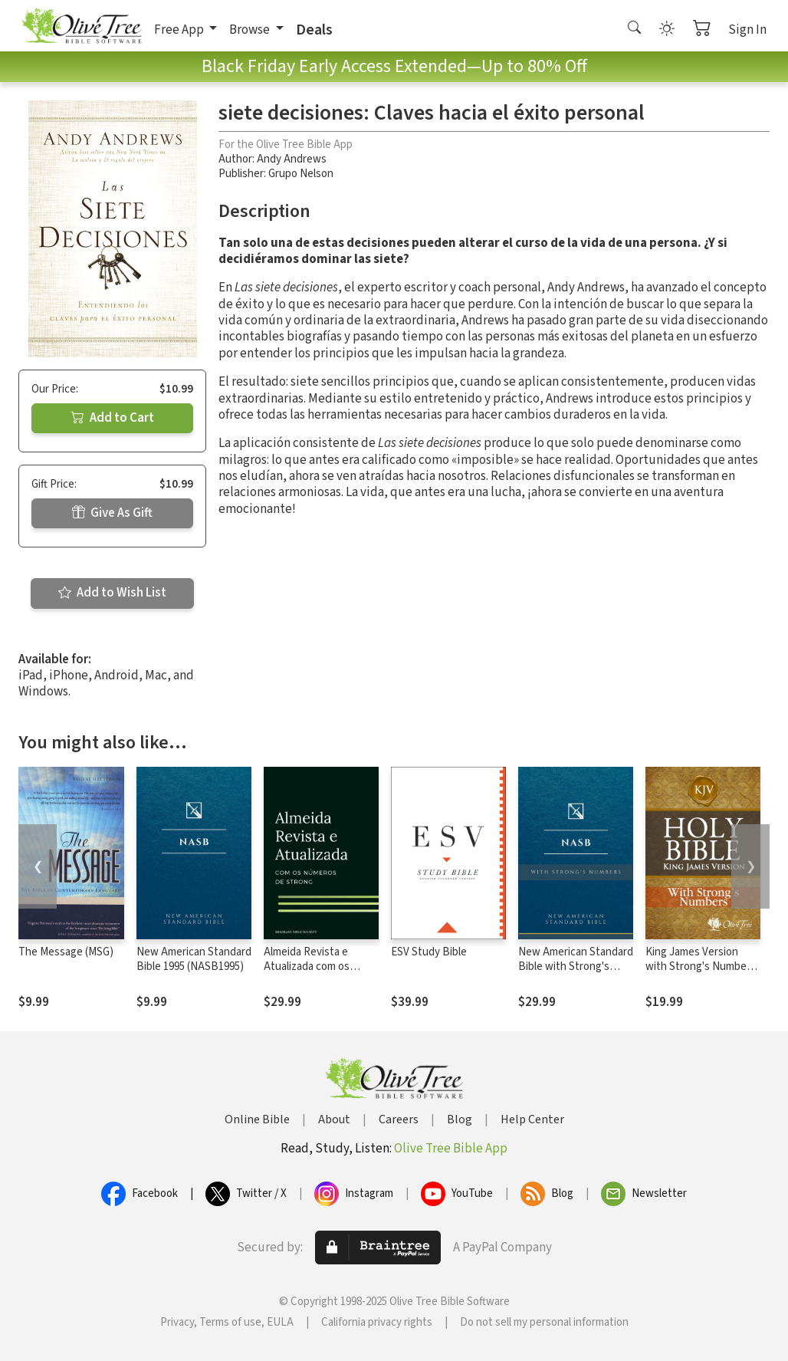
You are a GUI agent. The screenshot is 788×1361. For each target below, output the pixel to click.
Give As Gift (112, 513)
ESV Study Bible (429, 952)
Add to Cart (112, 418)
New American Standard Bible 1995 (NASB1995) (193, 959)
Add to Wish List (112, 593)
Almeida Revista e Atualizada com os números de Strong (310, 966)
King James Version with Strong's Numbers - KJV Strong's (700, 966)
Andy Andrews (292, 159)
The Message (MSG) (65, 952)
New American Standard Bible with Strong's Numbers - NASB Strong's (575, 974)
